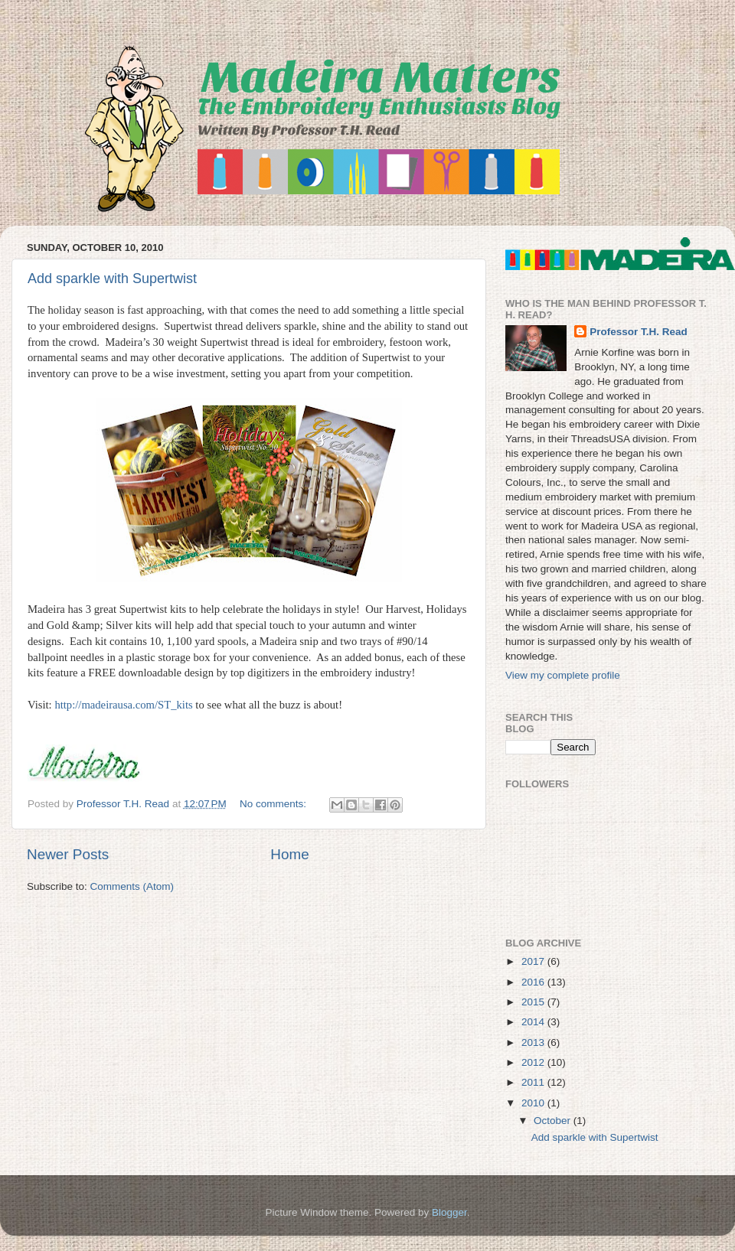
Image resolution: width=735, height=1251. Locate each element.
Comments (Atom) (132, 886)
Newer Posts (68, 854)
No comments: (274, 804)
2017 (534, 961)
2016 (534, 982)
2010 (534, 1103)
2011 (534, 1082)
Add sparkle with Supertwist (112, 278)
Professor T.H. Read (639, 331)
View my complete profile (562, 675)
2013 (534, 1042)
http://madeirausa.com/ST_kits (123, 705)
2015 (534, 1002)
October (553, 1120)
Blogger (449, 1212)
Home (289, 854)
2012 (534, 1062)
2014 (534, 1022)
